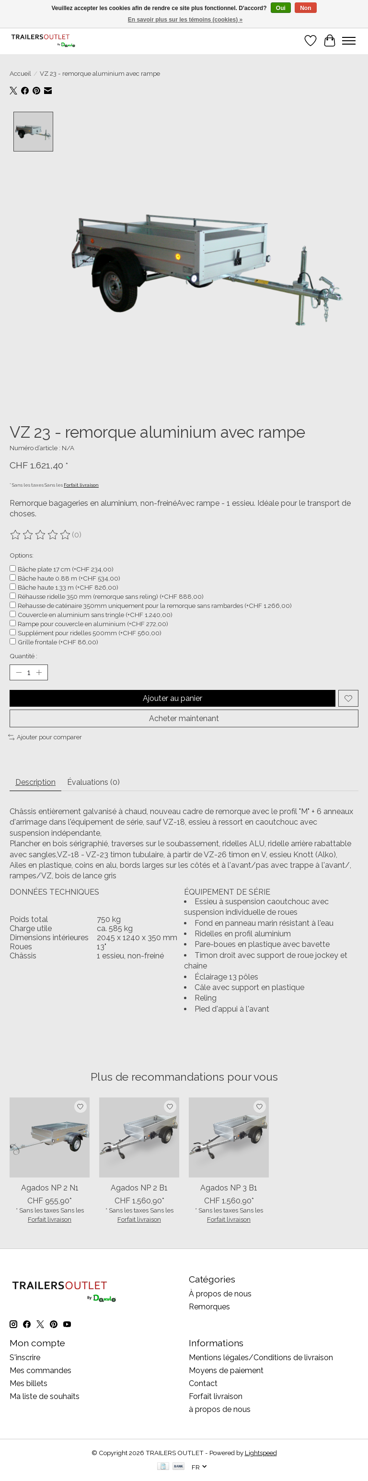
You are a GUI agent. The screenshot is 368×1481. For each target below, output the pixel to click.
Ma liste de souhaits (45, 1396)
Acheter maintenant (184, 718)
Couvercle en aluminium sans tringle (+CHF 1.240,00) (95, 614)
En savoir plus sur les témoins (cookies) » (185, 19)
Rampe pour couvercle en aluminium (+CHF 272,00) (93, 624)
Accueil (20, 73)
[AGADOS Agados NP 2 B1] (139, 1137)
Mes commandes (40, 1370)
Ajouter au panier (172, 698)
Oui (281, 8)
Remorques (209, 1306)
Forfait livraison (81, 485)
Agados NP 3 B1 (228, 1187)
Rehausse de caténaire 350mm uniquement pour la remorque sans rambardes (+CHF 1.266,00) (155, 605)
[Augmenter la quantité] (39, 672)
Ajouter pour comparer (45, 737)
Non (305, 8)
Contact (203, 1383)
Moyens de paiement (226, 1370)
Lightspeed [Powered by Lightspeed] (261, 1453)
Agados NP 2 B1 (139, 1187)
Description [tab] (35, 782)
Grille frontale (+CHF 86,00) (58, 642)
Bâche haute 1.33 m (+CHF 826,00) (68, 587)
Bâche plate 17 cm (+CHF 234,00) (66, 569)
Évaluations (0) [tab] (93, 782)
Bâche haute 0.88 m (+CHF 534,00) (69, 578)
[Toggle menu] (348, 40)
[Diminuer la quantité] (18, 672)
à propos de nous (220, 1409)
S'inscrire (25, 1357)
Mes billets (28, 1383)
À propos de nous (220, 1293)
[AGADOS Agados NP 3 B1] (229, 1137)
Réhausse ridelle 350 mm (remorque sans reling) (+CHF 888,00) (111, 596)
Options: (22, 555)
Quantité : (23, 656)
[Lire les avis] (41, 535)
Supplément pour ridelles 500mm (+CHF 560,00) (89, 633)
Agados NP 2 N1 (50, 1187)
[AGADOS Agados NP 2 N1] (50, 1137)
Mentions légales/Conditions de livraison (261, 1357)
